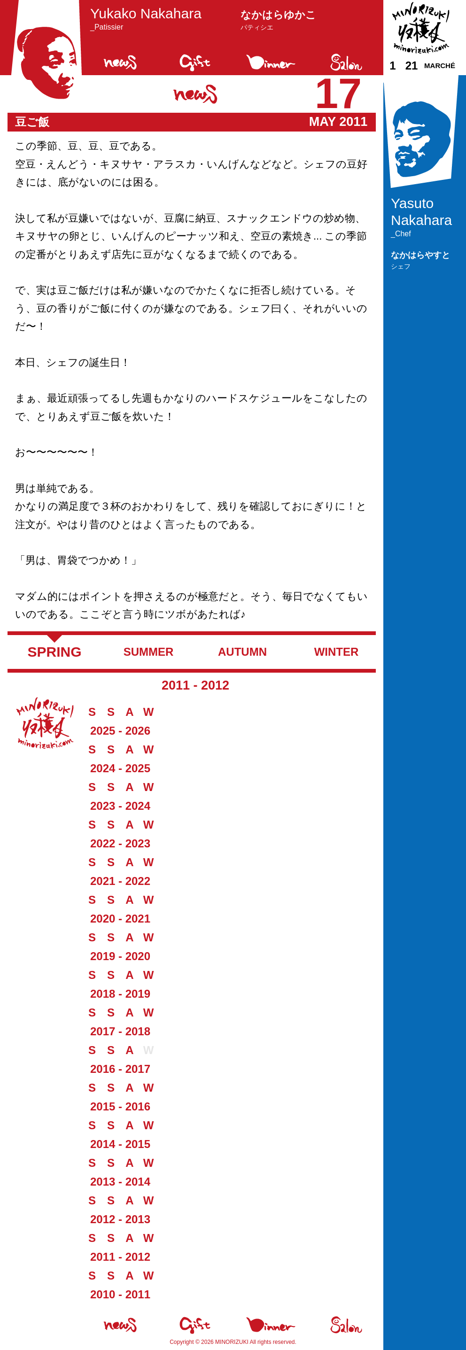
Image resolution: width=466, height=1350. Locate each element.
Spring (54, 651)
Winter (336, 651)
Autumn (242, 651)
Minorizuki (232, 1342)
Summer (149, 651)
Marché (439, 66)
